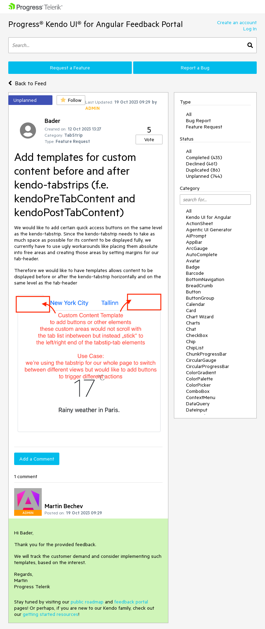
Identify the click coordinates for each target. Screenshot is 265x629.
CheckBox (197, 335)
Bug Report (198, 120)
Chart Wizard (200, 316)
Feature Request (204, 127)
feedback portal (131, 602)
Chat (191, 329)
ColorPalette (199, 379)
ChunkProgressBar (206, 354)
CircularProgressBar (207, 366)
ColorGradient (201, 372)
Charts (193, 323)
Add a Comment (36, 459)
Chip (191, 341)
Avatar (193, 261)
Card (191, 310)
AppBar (194, 242)
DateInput (196, 410)
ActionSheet (199, 223)
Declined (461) (201, 164)
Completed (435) (204, 157)
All (189, 114)
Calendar (195, 304)
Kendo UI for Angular (208, 217)
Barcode (195, 273)
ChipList (195, 348)
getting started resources (50, 614)
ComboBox (197, 391)
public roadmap (87, 602)
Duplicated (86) (203, 170)
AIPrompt (196, 236)
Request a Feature (70, 68)
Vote (149, 139)
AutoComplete (201, 254)
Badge (193, 267)
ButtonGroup (200, 298)
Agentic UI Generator (209, 229)
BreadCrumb (199, 285)
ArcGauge (197, 248)
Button (193, 292)
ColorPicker (198, 385)
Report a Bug (195, 68)
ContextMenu (200, 397)
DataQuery (197, 403)
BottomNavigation (205, 279)
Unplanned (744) (204, 176)
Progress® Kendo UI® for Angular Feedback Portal (95, 24)
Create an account (237, 22)
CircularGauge (201, 360)
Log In (250, 29)
